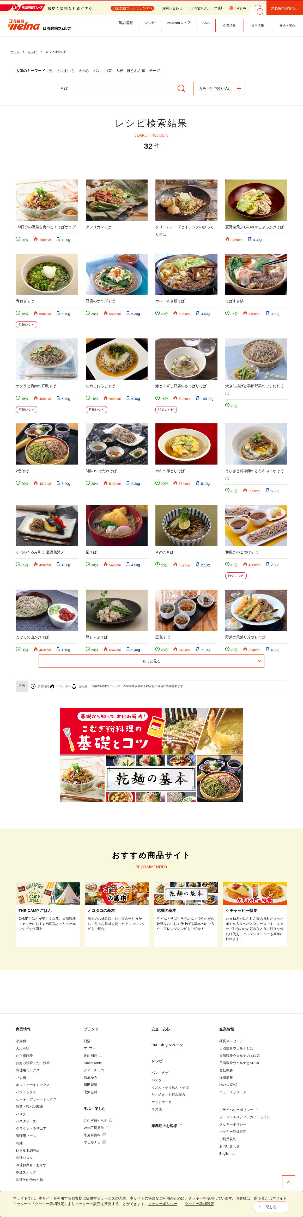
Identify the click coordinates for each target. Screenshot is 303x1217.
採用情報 (226, 1077)
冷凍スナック (26, 1172)
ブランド (91, 1029)
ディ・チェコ (94, 1070)
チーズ (154, 71)
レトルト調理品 (28, 1150)
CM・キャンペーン (167, 1045)
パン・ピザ (159, 1073)
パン (97, 71)
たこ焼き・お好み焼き (168, 1095)
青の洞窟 (93, 1056)
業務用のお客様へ (284, 8)
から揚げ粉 (24, 1056)
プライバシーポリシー (238, 1110)
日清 (87, 1041)
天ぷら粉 (22, 1048)
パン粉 (21, 1077)
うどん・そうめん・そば (170, 1087)
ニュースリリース (232, 1092)
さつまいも (65, 71)
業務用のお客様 (166, 1126)
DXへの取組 (228, 1085)
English (227, 1154)
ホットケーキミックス (33, 1085)
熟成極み (90, 1077)
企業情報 (226, 1029)
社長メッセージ (231, 1041)
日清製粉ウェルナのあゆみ (239, 1056)
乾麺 (19, 1143)
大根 (119, 71)
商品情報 (23, 1029)
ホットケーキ (161, 1102)
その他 (156, 1109)
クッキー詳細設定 (232, 1132)
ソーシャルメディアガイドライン (244, 1117)
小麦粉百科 (95, 1135)
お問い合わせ (172, 8)
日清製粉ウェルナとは (236, 1048)
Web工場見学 (96, 1128)
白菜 (108, 71)
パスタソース (26, 1121)
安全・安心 (160, 1029)
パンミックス (26, 1092)
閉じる (271, 1207)
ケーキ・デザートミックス (36, 1099)
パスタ (21, 1114)
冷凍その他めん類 (29, 1180)
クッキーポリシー (232, 1124)
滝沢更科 (90, 1092)
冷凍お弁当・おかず (31, 1165)
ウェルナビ (95, 1142)
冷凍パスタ (24, 1158)
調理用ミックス (28, 1070)
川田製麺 (90, 1085)
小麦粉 (21, 1041)
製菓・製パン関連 (29, 1107)
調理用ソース (26, 1136)
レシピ (156, 1061)
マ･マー (90, 1048)
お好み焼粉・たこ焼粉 (33, 1063)
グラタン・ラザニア (31, 1128)
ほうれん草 (136, 71)
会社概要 (226, 1070)
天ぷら (83, 71)
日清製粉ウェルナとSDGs (239, 1063)
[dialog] (151, 1204)
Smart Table (93, 1063)
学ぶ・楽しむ (95, 1109)
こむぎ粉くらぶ (98, 1120)
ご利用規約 (227, 1139)
